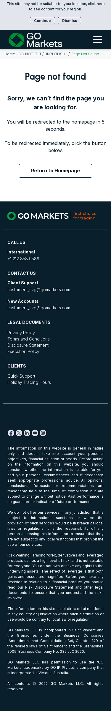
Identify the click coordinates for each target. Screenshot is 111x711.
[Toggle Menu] (97, 39)
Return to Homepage (55, 171)
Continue (42, 20)
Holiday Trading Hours (29, 382)
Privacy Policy (21, 332)
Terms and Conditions (28, 338)
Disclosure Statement (28, 345)
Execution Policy (23, 351)
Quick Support (21, 376)
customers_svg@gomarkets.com (38, 289)
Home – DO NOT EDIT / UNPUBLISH (34, 54)
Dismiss (69, 20)
